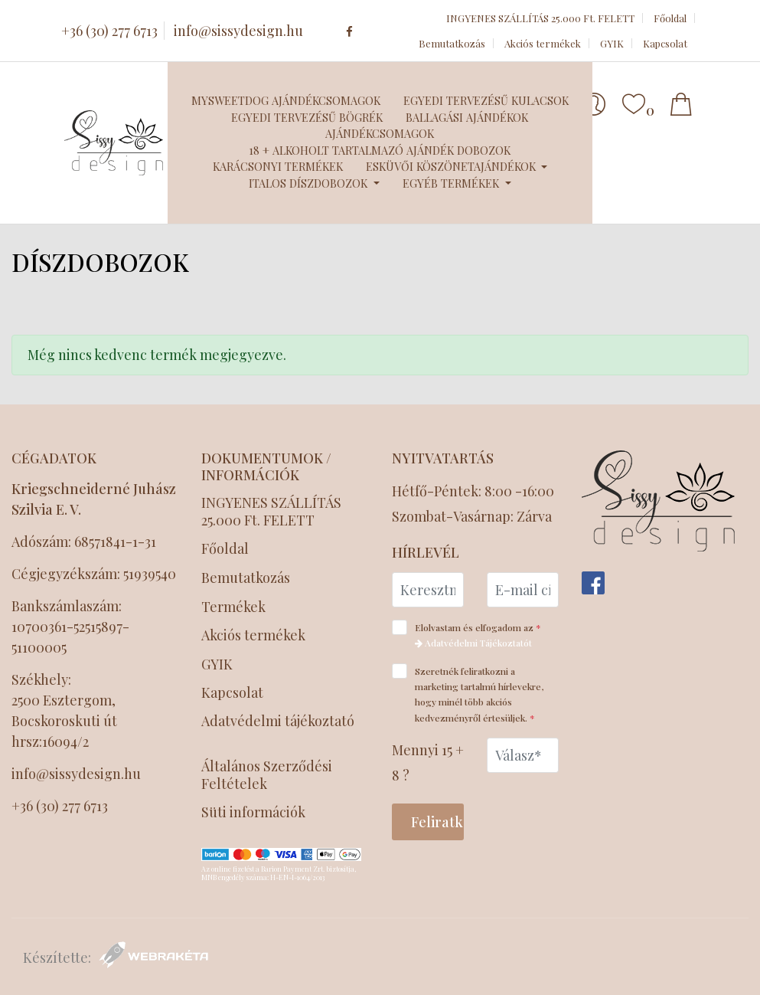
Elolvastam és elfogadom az (471, 634)
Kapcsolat (665, 43)
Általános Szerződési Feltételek (266, 775)
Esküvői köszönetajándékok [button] (452, 166)
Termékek (233, 607)
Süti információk (253, 812)
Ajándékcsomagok (379, 133)
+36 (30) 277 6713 (109, 30)
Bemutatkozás (452, 43)
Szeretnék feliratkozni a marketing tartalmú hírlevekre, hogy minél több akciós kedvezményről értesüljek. (468, 693)
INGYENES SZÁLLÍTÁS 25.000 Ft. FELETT (540, 18)
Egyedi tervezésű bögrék (307, 117)
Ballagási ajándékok (467, 117)
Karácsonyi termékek (278, 166)
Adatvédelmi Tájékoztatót (473, 643)
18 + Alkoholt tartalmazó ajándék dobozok (379, 150)
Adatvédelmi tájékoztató (277, 721)
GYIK (612, 43)
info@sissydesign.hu (238, 30)
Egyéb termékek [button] (452, 183)
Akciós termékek (542, 43)
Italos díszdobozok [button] (309, 183)
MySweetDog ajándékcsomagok (285, 100)
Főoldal (670, 18)
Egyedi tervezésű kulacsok (486, 100)
